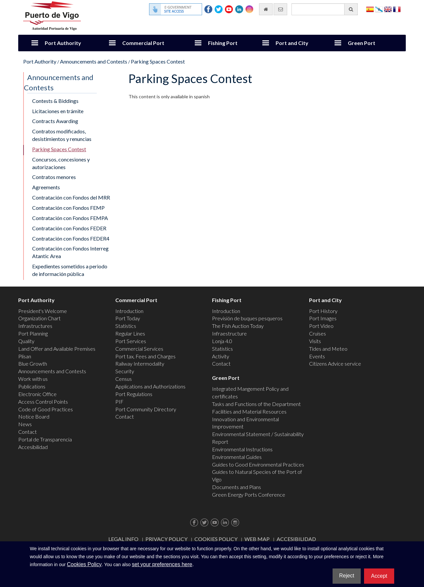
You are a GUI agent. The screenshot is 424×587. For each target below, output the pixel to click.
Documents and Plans (236, 487)
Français (397, 9)
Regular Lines (130, 333)
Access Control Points (43, 401)
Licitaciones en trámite (57, 111)
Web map (257, 539)
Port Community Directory (145, 409)
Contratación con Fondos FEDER (69, 228)
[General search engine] (325, 9)
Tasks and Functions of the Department (256, 404)
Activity (220, 356)
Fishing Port (223, 43)
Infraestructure (229, 333)
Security (124, 371)
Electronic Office (37, 394)
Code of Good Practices (45, 409)
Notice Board (33, 416)
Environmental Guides (237, 457)
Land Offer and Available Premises (56, 348)
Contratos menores (54, 177)
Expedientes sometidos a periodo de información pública (69, 270)
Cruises (317, 333)
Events (317, 356)
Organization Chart (39, 318)
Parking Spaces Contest (158, 61)
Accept (379, 576)
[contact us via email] (280, 9)
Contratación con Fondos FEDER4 (70, 238)
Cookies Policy (216, 539)
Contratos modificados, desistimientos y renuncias (61, 135)
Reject (346, 575)
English (388, 9)
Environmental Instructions (242, 449)
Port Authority (63, 43)
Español (370, 9)
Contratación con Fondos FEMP (68, 207)
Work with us (33, 379)
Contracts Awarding (55, 121)
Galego (379, 9)
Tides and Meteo (328, 348)
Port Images (323, 318)
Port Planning (33, 333)
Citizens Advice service (335, 363)
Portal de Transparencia (45, 439)
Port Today (127, 318)
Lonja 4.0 (222, 341)
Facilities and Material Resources (249, 411)
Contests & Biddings (55, 101)
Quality (26, 341)
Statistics (125, 326)
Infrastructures (35, 326)
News (25, 424)
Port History (323, 311)
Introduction (129, 311)
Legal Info (123, 539)
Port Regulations (133, 394)
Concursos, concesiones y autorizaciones (61, 163)
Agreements (46, 187)
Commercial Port (143, 43)
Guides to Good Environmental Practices (258, 464)
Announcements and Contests (93, 61)
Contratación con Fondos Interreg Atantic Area (70, 252)
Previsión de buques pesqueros (247, 318)
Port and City (292, 43)
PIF (119, 401)
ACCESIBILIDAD (296, 539)
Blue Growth (32, 363)
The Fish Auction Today (238, 326)
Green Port (361, 43)
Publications (31, 386)
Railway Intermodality (139, 363)
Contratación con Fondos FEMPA (70, 218)
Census (123, 379)
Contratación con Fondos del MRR (71, 197)
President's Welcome (42, 311)
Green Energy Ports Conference (248, 494)
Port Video (321, 326)
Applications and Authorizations (150, 386)
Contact (27, 432)
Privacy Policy (166, 539)
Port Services (130, 341)
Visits (315, 341)
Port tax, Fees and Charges (145, 356)
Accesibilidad (33, 447)
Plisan (24, 356)
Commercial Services (139, 348)
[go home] (266, 9)
